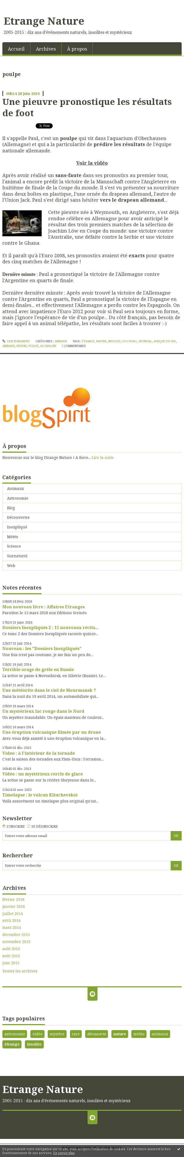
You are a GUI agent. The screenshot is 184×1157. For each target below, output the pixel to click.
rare (76, 1033)
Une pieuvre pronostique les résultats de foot (87, 107)
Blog (11, 507)
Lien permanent (16, 341)
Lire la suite (103, 457)
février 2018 (13, 899)
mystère (57, 1033)
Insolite (34, 1044)
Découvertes (18, 517)
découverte (96, 1033)
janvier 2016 (13, 906)
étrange (88, 341)
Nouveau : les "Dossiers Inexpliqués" (42, 648)
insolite (114, 341)
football (129, 341)
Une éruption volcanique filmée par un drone (51, 732)
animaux (8, 346)
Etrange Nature (44, 21)
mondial (145, 341)
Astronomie (17, 498)
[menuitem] (16, 48)
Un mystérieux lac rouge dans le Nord (43, 711)
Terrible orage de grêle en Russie (38, 669)
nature (101, 341)
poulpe (34, 346)
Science (14, 546)
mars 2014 (11, 927)
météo (138, 1033)
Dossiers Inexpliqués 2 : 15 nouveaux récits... (50, 627)
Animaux (61, 341)
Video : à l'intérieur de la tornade (38, 753)
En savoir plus (64, 1153)
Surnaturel (17, 555)
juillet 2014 (12, 913)
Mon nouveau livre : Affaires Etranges (43, 607)
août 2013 (11, 948)
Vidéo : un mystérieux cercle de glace (42, 774)
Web (11, 565)
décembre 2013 (16, 934)
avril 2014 (11, 920)
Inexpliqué (17, 526)
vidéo (37, 1033)
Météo (12, 536)
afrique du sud (165, 341)
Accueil (16, 49)
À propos (77, 49)
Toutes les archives (19, 971)
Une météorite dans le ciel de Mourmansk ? (49, 690)
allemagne (48, 346)
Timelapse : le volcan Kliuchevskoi (40, 795)
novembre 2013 (16, 941)
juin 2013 (10, 963)
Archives (46, 49)
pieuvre (22, 346)
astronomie (14, 1033)
